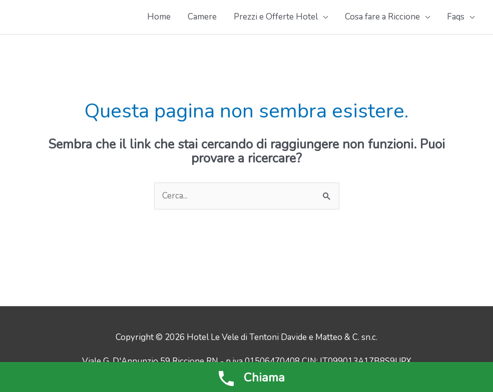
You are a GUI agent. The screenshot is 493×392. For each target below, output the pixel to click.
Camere (202, 16)
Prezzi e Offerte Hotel (276, 16)
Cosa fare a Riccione (382, 16)
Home (159, 16)
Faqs (455, 16)
